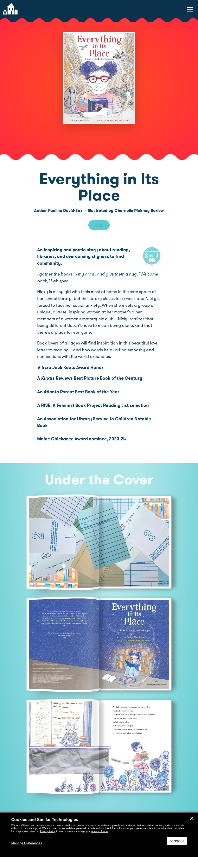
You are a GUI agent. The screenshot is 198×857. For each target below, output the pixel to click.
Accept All (177, 841)
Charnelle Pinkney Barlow (139, 210)
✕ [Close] (191, 818)
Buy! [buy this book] (99, 224)
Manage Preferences (26, 843)
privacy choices (99, 831)
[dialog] (99, 835)
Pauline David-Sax (65, 210)
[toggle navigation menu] (190, 9)
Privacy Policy (48, 831)
